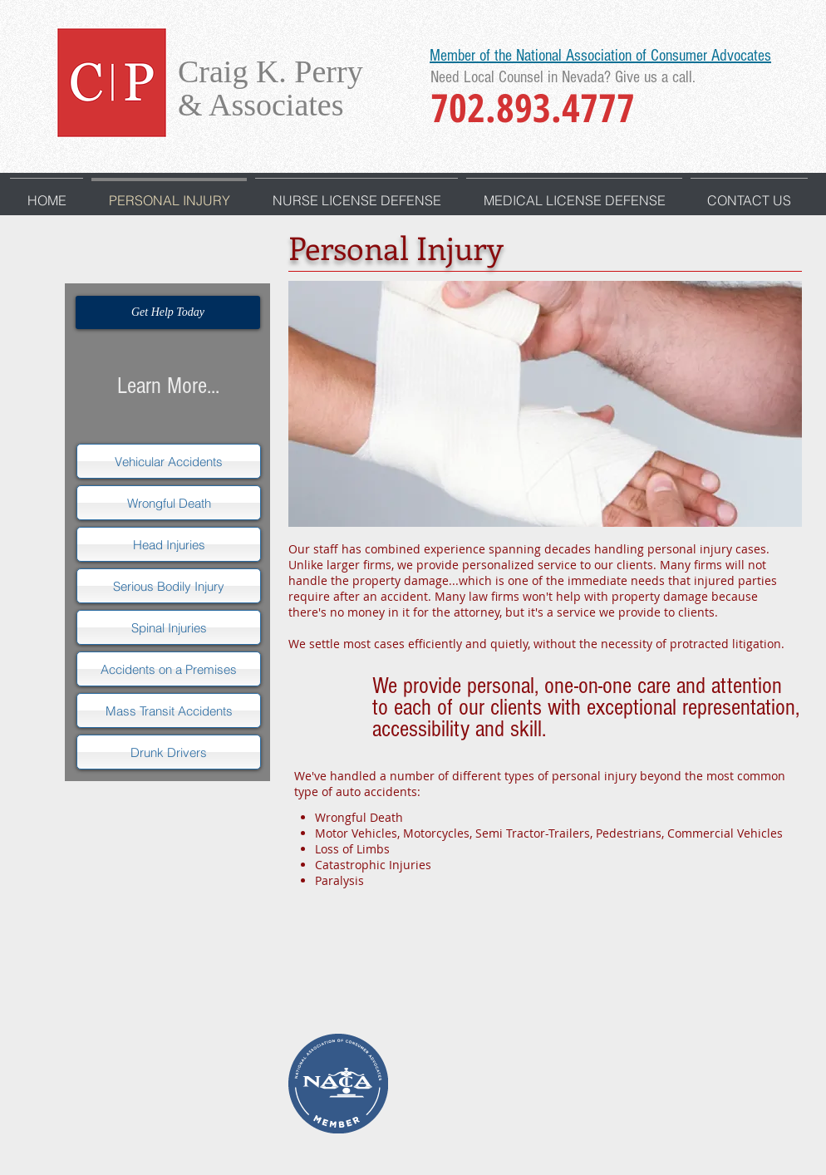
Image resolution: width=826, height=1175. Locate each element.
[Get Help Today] (168, 312)
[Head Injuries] (168, 544)
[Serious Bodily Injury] (168, 585)
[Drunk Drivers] (168, 752)
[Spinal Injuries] (168, 627)
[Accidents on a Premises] (168, 668)
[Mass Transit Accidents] (168, 710)
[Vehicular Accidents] (168, 461)
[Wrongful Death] (168, 502)
